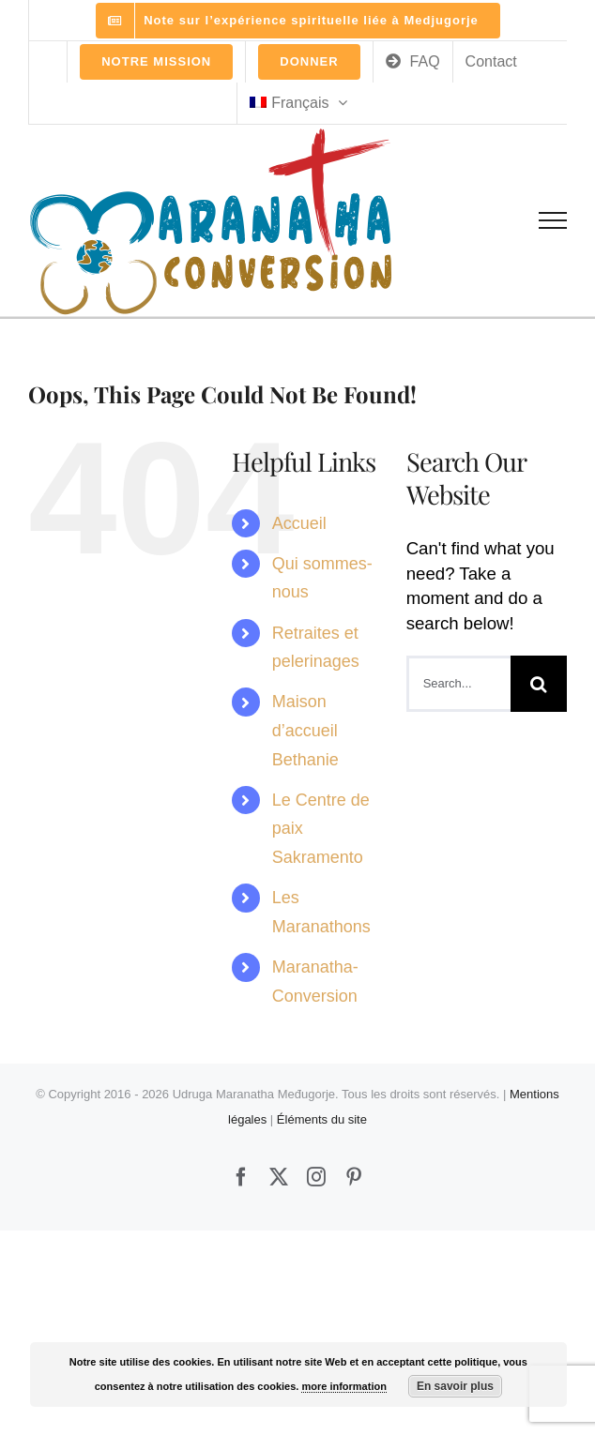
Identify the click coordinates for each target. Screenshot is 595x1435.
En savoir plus (455, 1386)
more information (343, 1386)
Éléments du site (322, 1119)
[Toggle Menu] (553, 220)
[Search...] (458, 684)
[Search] (539, 684)
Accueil (299, 523)
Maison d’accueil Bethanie (305, 730)
